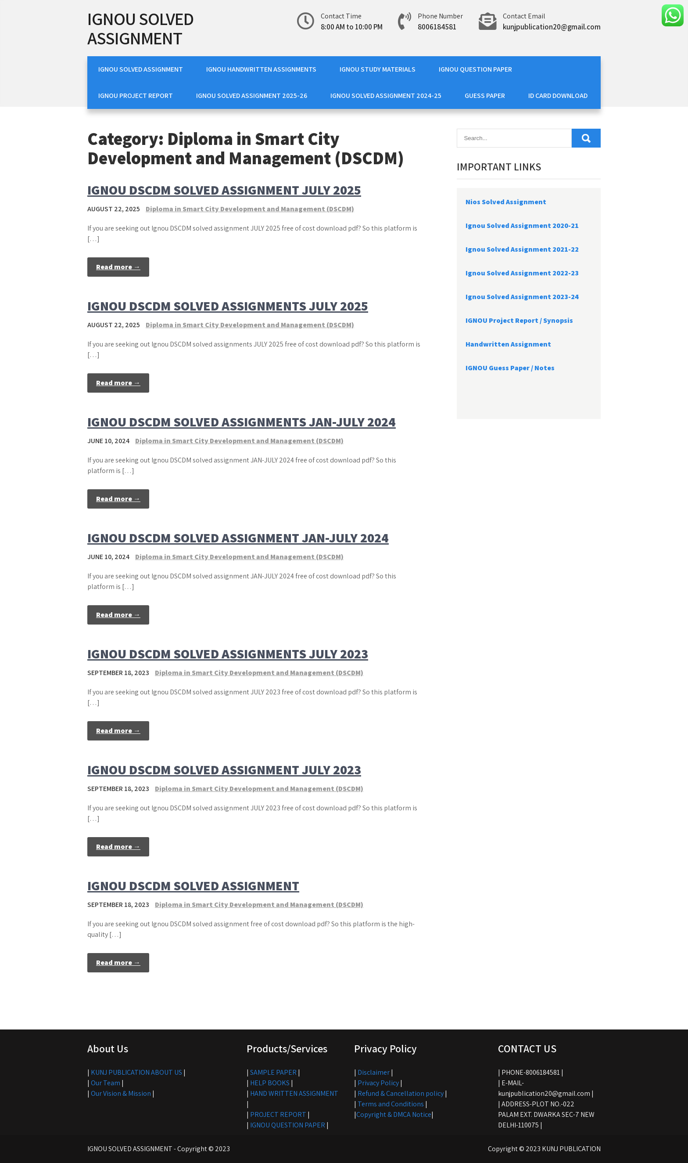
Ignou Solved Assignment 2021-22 (522, 249)
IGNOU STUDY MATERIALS (378, 69)
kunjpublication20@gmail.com (552, 27)
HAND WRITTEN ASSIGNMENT (294, 1093)
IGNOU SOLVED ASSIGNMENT (140, 28)
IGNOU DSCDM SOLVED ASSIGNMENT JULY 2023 (224, 769)
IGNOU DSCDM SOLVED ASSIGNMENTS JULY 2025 (227, 305)
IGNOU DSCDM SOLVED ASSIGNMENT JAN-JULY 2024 (238, 537)
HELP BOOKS (270, 1082)
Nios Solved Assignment (506, 201)
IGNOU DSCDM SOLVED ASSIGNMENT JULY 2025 (224, 190)
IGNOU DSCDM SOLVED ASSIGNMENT (193, 885)
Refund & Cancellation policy (401, 1093)
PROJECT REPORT (278, 1114)
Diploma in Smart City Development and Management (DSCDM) (250, 208)
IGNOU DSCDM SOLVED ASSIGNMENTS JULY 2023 (227, 653)
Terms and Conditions (391, 1104)
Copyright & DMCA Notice (393, 1114)
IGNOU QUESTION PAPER (475, 69)
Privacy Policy (378, 1082)
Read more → (118, 266)
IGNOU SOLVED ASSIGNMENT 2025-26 (251, 95)
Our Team (105, 1082)
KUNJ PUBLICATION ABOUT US (136, 1072)
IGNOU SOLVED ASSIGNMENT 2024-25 (385, 95)
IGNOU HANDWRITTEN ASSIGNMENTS (261, 69)
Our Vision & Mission (121, 1093)
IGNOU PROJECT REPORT (135, 95)
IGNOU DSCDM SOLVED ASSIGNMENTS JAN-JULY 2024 (241, 421)
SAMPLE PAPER (273, 1072)
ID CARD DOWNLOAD (558, 95)
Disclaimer (374, 1072)
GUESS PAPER (485, 95)
